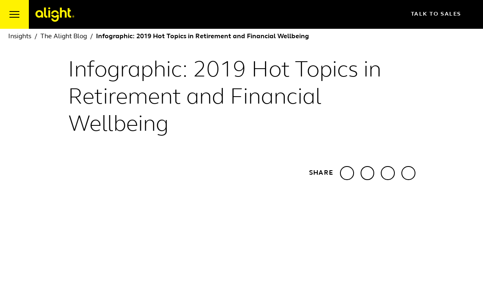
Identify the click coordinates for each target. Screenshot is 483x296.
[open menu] (14, 14)
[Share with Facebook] (388, 173)
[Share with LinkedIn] (347, 173)
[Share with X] (368, 173)
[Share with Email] (408, 173)
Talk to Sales (443, 14)
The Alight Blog (63, 36)
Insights (19, 36)
